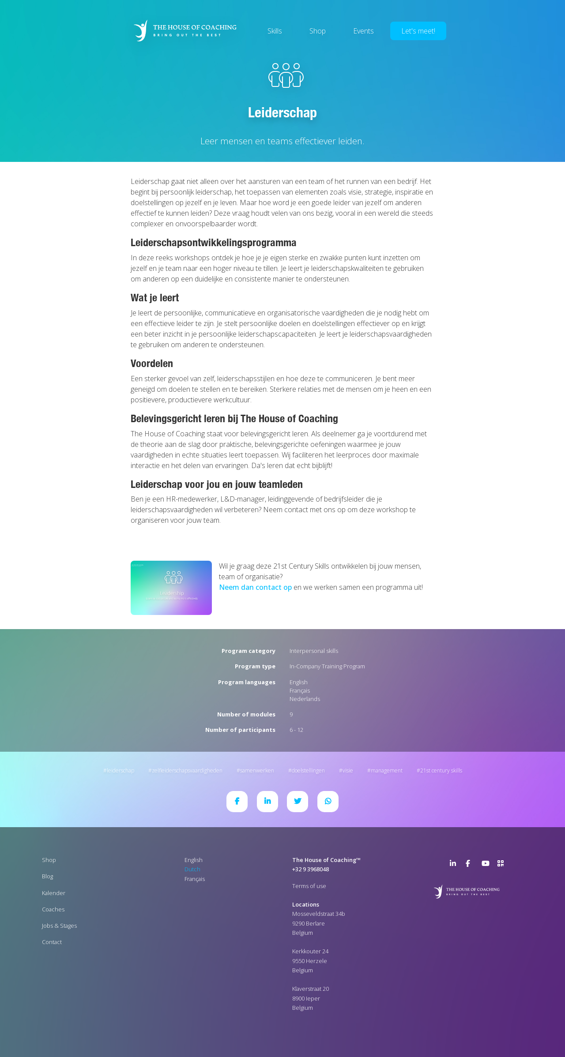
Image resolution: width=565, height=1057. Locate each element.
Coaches (53, 909)
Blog (47, 876)
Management (387, 770)
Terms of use (309, 886)
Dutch (192, 869)
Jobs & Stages (59, 926)
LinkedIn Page (455, 865)
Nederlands (305, 699)
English (299, 682)
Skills (274, 31)
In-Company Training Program (327, 666)
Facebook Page (471, 865)
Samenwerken (257, 770)
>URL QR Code (502, 865)
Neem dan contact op (255, 587)
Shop (317, 31)
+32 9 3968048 (310, 869)
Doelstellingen (308, 770)
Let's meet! (418, 31)
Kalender (53, 893)
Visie (348, 770)
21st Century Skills (441, 770)
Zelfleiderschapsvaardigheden (187, 770)
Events (363, 31)
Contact (52, 942)
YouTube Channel (487, 865)
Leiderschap (120, 770)
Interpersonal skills (314, 651)
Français (300, 690)
